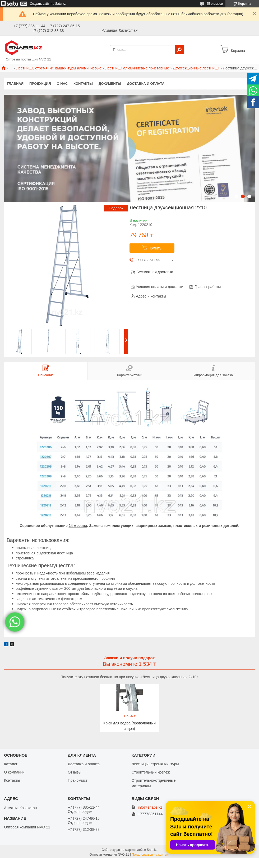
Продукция (40, 84)
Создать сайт (39, 4)
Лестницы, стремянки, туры (155, 763)
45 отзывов (214, 4)
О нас (62, 84)
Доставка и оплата (145, 84)
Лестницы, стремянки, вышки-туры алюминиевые (58, 68)
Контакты (83, 84)
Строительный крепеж (151, 771)
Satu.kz (152, 849)
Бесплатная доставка (154, 272)
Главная (15, 84)
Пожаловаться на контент (150, 853)
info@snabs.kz (150, 806)
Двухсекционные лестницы (196, 68)
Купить (155, 248)
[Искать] (179, 49)
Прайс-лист (77, 779)
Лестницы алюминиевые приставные (137, 68)
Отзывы (74, 771)
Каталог (10, 763)
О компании (14, 771)
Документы (110, 84)
